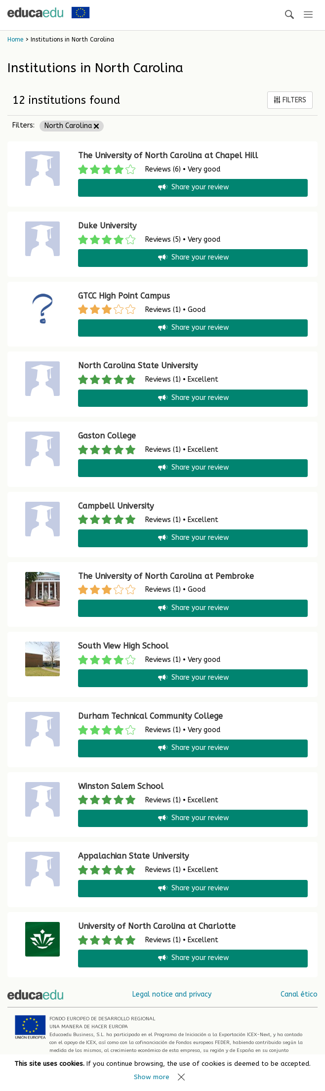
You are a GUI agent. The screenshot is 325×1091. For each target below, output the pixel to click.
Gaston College (107, 435)
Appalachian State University (133, 856)
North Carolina (71, 126)
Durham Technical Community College (150, 716)
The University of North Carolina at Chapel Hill (168, 155)
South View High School (123, 646)
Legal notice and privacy (171, 994)
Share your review (193, 187)
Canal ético (299, 994)
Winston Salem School (120, 786)
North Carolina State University (138, 365)
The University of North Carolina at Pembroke (166, 576)
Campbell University (116, 506)
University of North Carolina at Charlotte (157, 926)
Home (15, 39)
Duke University (107, 225)
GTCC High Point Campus (124, 296)
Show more (151, 1077)
